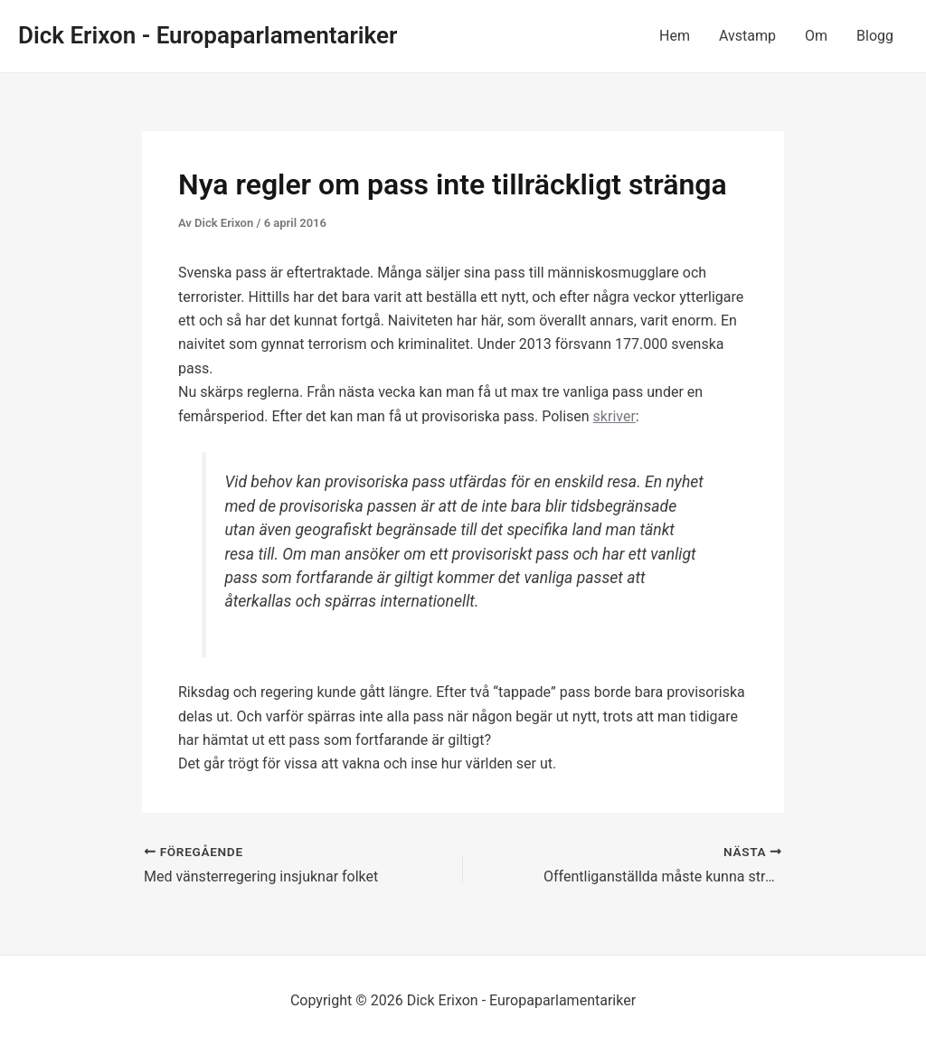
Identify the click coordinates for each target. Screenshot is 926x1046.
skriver (614, 416)
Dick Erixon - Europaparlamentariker (207, 35)
